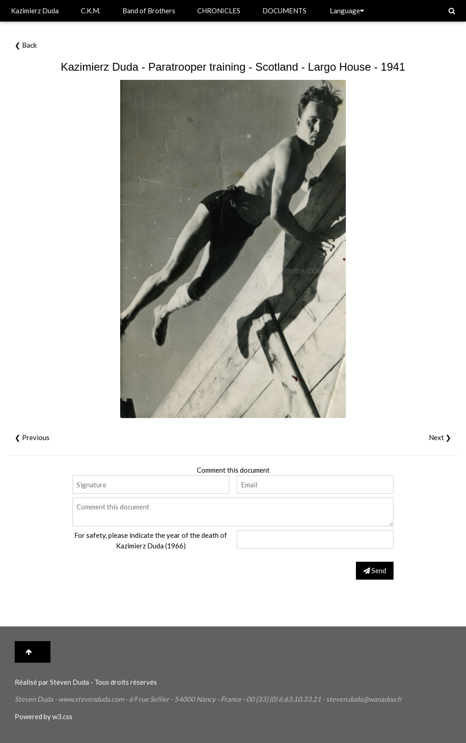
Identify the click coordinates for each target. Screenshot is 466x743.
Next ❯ (440, 437)
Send (374, 570)
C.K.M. (90, 10)
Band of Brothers (148, 10)
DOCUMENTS (284, 10)
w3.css (62, 716)
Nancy (206, 699)
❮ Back (26, 45)
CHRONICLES (218, 10)
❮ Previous (32, 437)
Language (347, 10)
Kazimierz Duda (35, 10)
